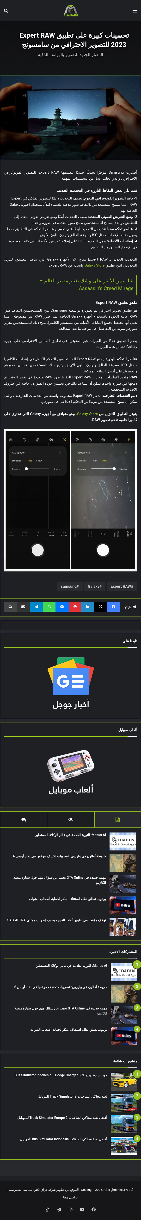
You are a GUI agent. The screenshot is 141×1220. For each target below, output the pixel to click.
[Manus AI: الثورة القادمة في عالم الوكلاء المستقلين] (123, 841)
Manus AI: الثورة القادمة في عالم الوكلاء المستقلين (70, 835)
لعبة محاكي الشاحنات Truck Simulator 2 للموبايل (72, 1096)
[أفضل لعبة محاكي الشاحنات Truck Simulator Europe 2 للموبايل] (124, 1124)
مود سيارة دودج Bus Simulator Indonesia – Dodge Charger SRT (61, 1075)
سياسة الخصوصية (20, 1189)
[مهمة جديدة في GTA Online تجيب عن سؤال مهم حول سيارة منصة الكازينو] (123, 884)
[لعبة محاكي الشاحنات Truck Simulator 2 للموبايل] (124, 1103)
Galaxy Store (95, 265)
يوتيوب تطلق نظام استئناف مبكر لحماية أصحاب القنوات (67, 899)
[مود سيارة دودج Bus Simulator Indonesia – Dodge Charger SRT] (124, 1082)
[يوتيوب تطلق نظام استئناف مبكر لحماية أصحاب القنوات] (123, 905)
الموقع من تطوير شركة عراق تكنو (56, 1189)
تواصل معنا (70, 1197)
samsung (69, 586)
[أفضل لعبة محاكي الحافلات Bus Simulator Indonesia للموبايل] (124, 1146)
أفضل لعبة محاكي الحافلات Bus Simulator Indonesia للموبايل (63, 1139)
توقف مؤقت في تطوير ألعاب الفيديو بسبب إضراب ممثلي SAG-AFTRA (56, 920)
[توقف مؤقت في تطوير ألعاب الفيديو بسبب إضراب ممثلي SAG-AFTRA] (123, 927)
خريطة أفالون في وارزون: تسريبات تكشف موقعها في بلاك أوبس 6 (59, 856)
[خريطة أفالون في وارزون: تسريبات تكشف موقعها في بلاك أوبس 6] (123, 863)
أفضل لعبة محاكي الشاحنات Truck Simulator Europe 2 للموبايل (62, 1118)
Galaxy (93, 586)
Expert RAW (120, 586)
